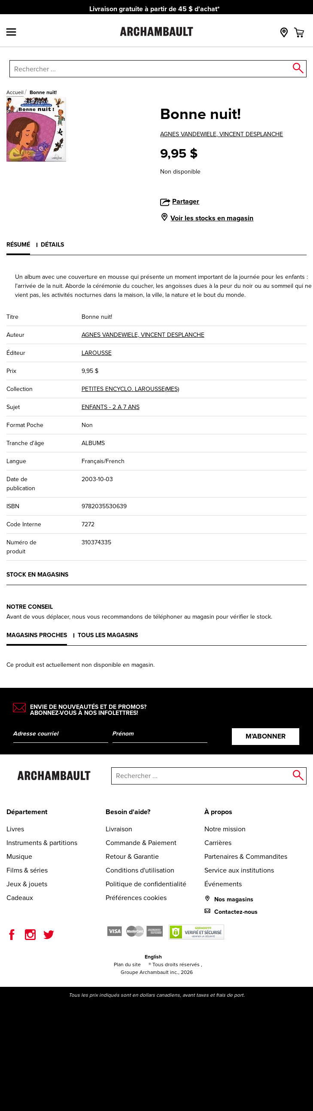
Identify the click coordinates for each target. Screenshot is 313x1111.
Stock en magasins (37, 574)
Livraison (119, 829)
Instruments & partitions (41, 843)
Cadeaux (19, 898)
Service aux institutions (239, 870)
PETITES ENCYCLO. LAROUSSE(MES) (130, 389)
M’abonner (266, 736)
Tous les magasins (108, 635)
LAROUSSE (97, 352)
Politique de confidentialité (146, 884)
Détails (52, 244)
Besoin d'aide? (128, 812)
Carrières (217, 843)
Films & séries (27, 870)
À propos (218, 812)
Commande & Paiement (141, 843)
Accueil (15, 92)
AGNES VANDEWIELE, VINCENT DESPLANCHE (221, 134)
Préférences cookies (136, 898)
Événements (223, 884)
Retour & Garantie (132, 856)
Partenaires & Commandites (245, 856)
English (153, 956)
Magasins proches (36, 635)
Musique (19, 856)
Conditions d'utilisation (140, 870)
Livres (15, 829)
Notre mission (225, 829)
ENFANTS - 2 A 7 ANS (111, 407)
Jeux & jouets (26, 884)
